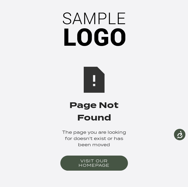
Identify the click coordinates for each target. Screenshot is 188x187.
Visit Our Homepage (94, 163)
